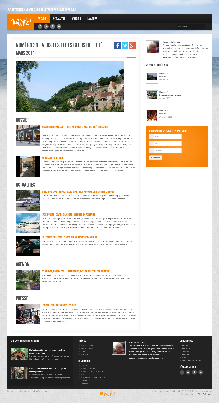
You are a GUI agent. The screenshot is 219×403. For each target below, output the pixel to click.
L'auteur (92, 18)
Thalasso (84, 354)
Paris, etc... (164, 76)
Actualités (59, 18)
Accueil (42, 18)
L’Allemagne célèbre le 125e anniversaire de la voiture (69, 237)
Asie (82, 374)
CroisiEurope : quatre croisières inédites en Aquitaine (68, 214)
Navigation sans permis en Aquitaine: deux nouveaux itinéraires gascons (78, 191)
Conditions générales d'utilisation (33, 391)
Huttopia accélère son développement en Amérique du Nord (47, 351)
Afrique (84, 365)
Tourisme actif (87, 348)
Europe (84, 380)
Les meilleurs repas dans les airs (59, 305)
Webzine (76, 18)
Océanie (84, 383)
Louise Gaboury (20, 22)
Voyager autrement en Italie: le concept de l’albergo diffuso (47, 370)
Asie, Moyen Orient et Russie (93, 377)
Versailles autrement (53, 157)
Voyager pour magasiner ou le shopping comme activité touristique (75, 127)
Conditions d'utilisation (192, 360)
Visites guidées (87, 345)
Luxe (83, 351)
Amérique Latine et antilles (92, 371)
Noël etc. (163, 113)
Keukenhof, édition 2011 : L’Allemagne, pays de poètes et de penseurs (76, 271)
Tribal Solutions (204, 394)
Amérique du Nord (89, 368)
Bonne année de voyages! (170, 95)
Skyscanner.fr (108, 309)
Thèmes (185, 351)
